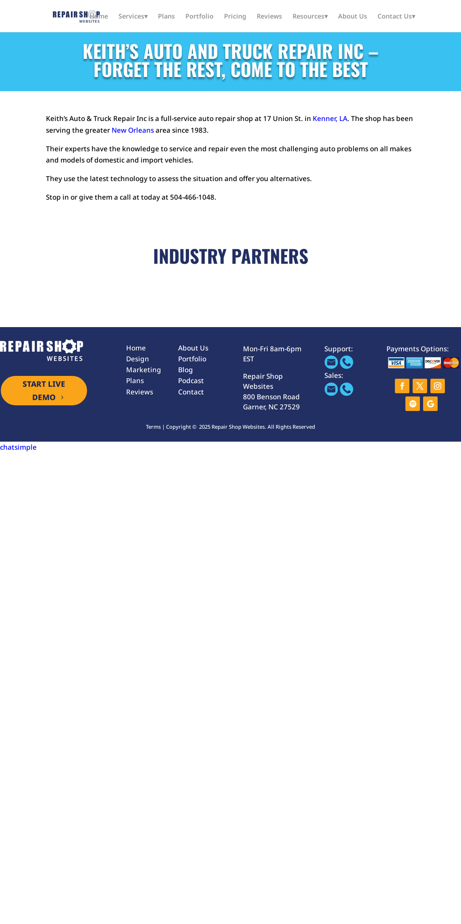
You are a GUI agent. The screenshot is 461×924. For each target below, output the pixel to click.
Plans (166, 17)
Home (98, 17)
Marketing (143, 369)
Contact (191, 391)
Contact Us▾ (396, 17)
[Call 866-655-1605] (346, 366)
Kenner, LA (329, 118)
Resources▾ (310, 17)
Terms (153, 426)
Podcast (191, 380)
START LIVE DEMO (44, 390)
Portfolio (199, 17)
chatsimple (18, 447)
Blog (185, 369)
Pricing (235, 17)
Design (137, 358)
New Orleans (133, 130)
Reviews (269, 17)
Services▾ (132, 17)
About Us (352, 17)
